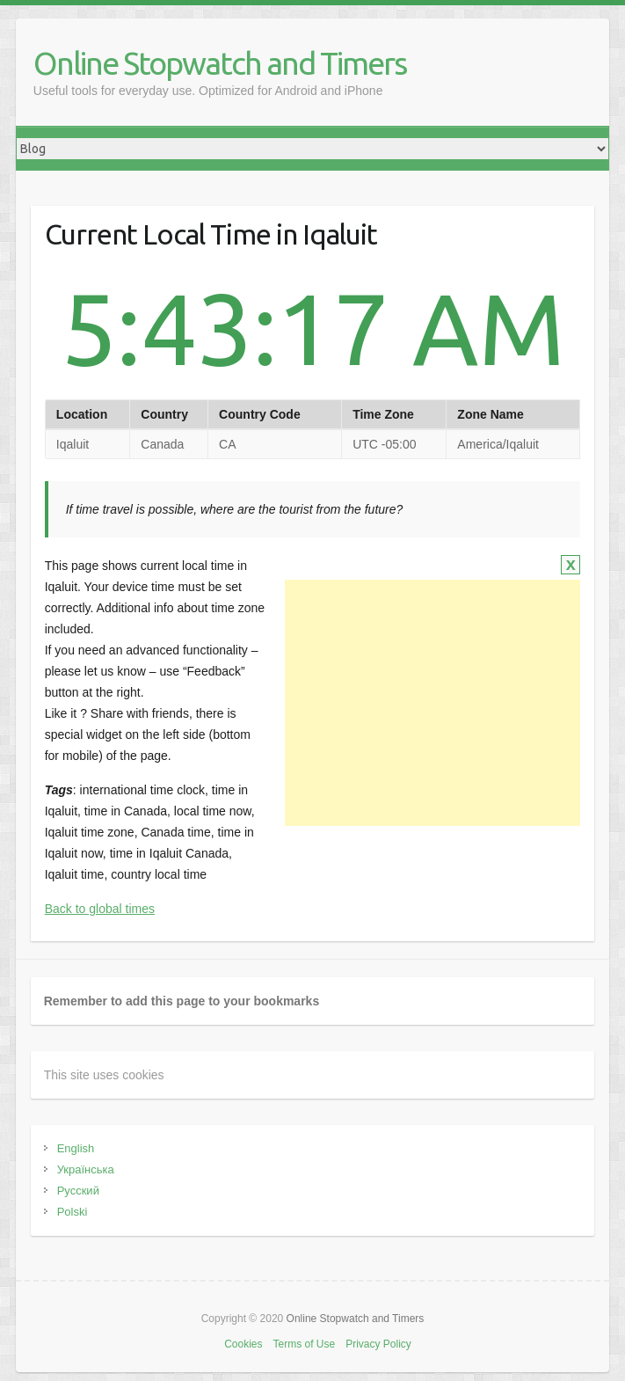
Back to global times (100, 909)
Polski (72, 1211)
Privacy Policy (378, 1344)
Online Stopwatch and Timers (219, 63)
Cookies (243, 1344)
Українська (85, 1169)
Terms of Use (304, 1344)
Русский (78, 1190)
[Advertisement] (432, 703)
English (76, 1148)
